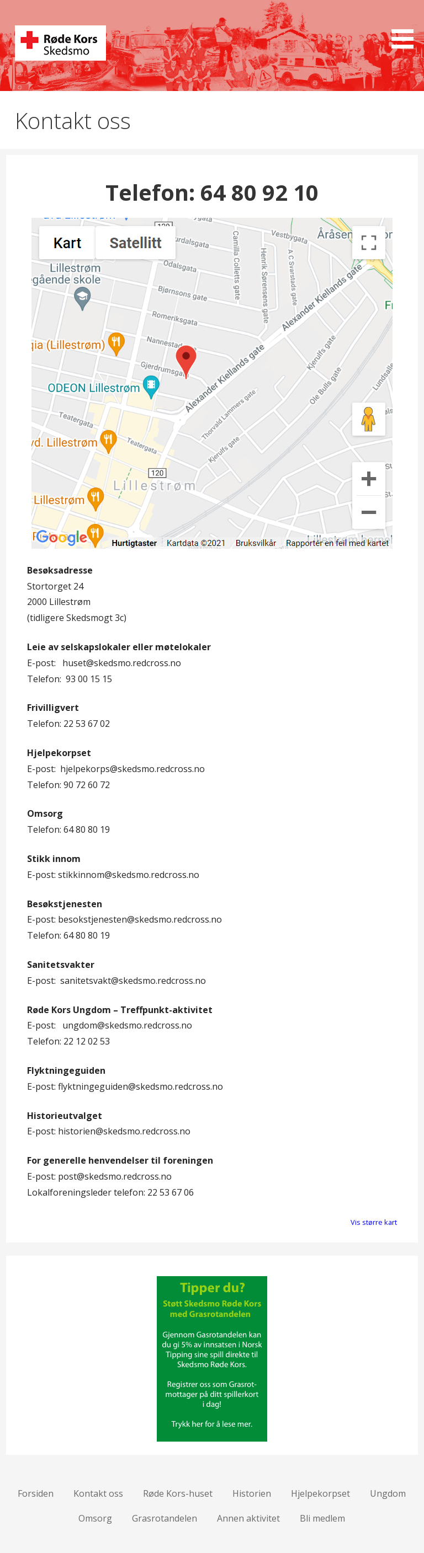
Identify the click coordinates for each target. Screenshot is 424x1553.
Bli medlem (322, 1518)
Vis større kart (374, 1222)
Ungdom (388, 1493)
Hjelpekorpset (320, 1493)
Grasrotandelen (164, 1518)
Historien (251, 1493)
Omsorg (95, 1518)
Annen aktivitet (248, 1518)
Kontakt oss (98, 1493)
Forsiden (36, 1493)
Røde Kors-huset (178, 1493)
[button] (406, 26)
